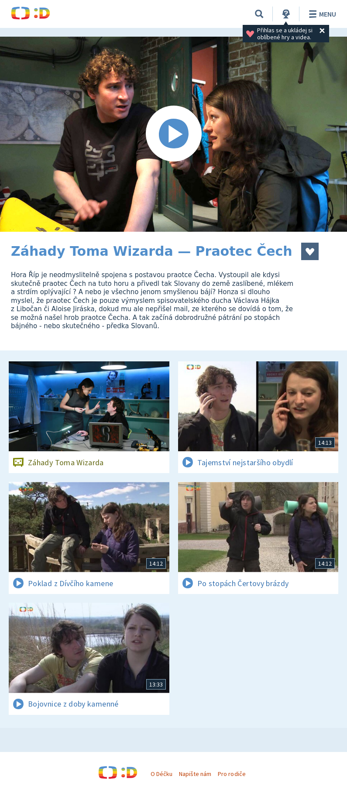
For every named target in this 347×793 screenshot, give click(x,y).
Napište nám (195, 774)
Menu (321, 14)
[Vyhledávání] (259, 14)
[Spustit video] (173, 134)
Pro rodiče (231, 774)
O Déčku (161, 774)
